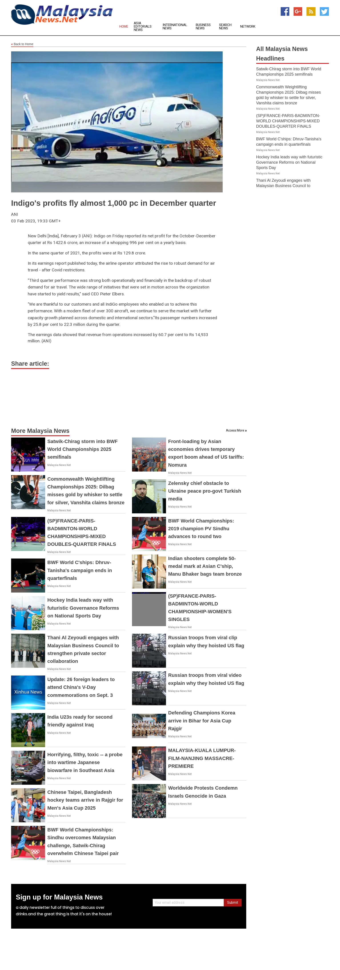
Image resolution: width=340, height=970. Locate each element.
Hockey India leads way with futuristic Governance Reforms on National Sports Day (83, 607)
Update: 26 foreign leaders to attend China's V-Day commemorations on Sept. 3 (81, 687)
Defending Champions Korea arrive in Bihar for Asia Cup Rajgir (201, 720)
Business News (203, 26)
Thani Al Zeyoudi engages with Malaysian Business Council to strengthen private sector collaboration (290, 185)
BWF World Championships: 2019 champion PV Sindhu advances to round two (201, 528)
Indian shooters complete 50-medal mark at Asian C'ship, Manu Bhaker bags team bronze (205, 566)
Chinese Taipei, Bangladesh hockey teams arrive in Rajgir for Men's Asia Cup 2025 (85, 800)
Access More (235, 430)
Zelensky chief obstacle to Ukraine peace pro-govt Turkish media (204, 491)
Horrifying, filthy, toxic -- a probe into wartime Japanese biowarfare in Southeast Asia (84, 762)
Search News (225, 26)
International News (175, 26)
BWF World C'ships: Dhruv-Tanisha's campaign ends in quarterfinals (79, 570)
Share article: (30, 363)
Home (123, 26)
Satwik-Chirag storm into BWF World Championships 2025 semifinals (82, 449)
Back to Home (22, 44)
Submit (232, 902)
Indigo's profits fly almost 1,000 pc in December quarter (113, 203)
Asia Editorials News (143, 27)
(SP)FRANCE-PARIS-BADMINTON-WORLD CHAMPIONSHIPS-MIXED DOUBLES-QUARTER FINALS (288, 121)
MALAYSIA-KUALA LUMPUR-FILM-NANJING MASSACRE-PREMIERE (202, 758)
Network (247, 26)
